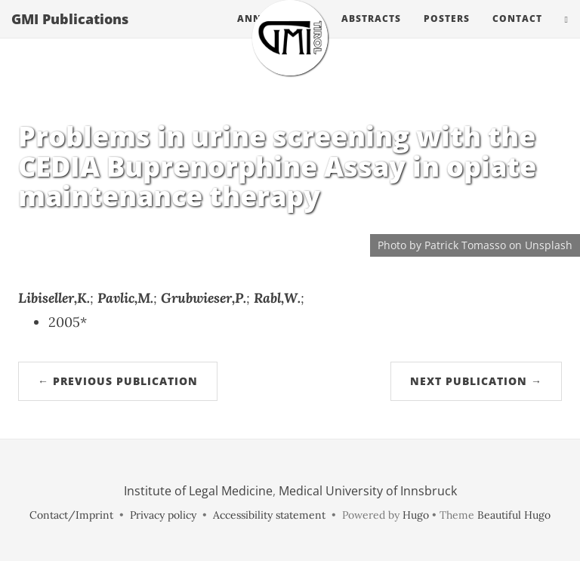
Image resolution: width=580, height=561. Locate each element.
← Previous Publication (118, 381)
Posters (447, 33)
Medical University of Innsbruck (368, 490)
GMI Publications (69, 34)
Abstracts (371, 33)
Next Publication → (476, 381)
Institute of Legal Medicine (198, 490)
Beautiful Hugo (514, 515)
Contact (517, 33)
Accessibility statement (269, 515)
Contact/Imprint (71, 515)
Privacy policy (163, 515)
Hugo (416, 515)
